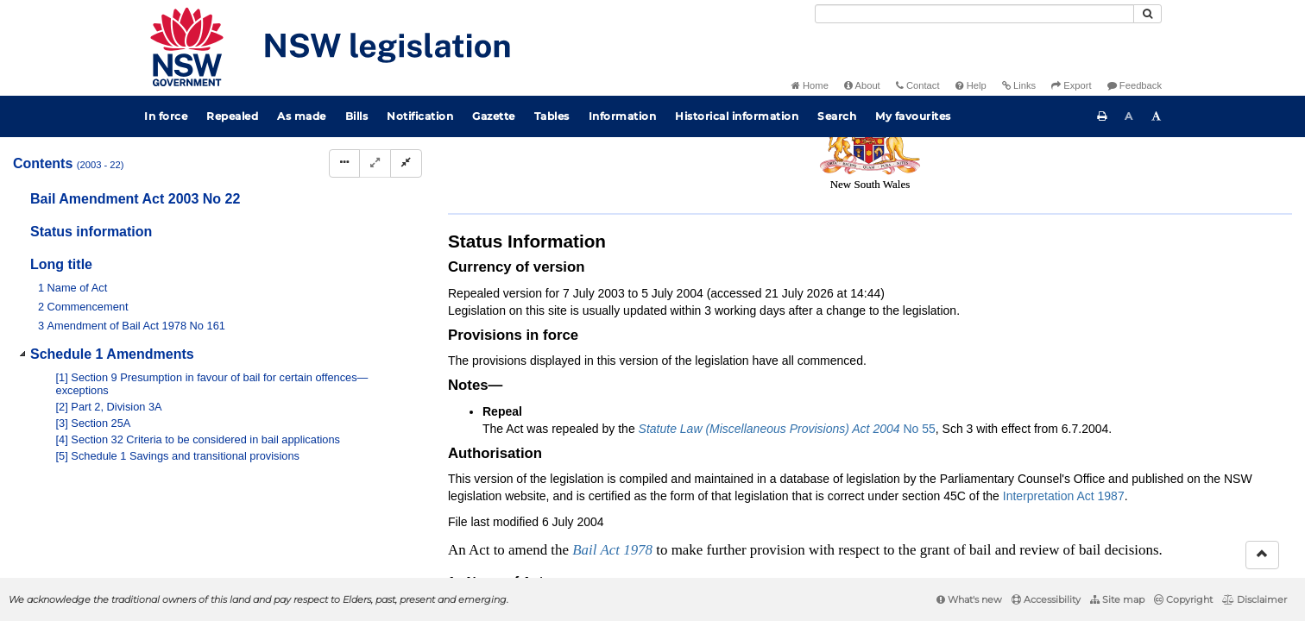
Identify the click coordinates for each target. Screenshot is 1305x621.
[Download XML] (1175, 190)
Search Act (1060, 160)
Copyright (1183, 599)
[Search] (974, 13)
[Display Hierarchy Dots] (344, 163)
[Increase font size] (1156, 116)
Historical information (736, 116)
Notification (420, 116)
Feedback (1134, 85)
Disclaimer (1254, 599)
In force (165, 116)
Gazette (493, 116)
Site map (1117, 599)
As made (301, 116)
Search (836, 116)
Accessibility (1046, 599)
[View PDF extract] (1143, 190)
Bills (357, 116)
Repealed (232, 116)
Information (623, 116)
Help (971, 85)
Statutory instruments (681, 160)
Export (1071, 85)
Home (810, 85)
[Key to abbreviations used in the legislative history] (1079, 190)
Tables (552, 116)
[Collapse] (406, 163)
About (862, 85)
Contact (918, 85)
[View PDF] (1111, 190)
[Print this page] (1102, 116)
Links (1019, 85)
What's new (969, 599)
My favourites (913, 116)
